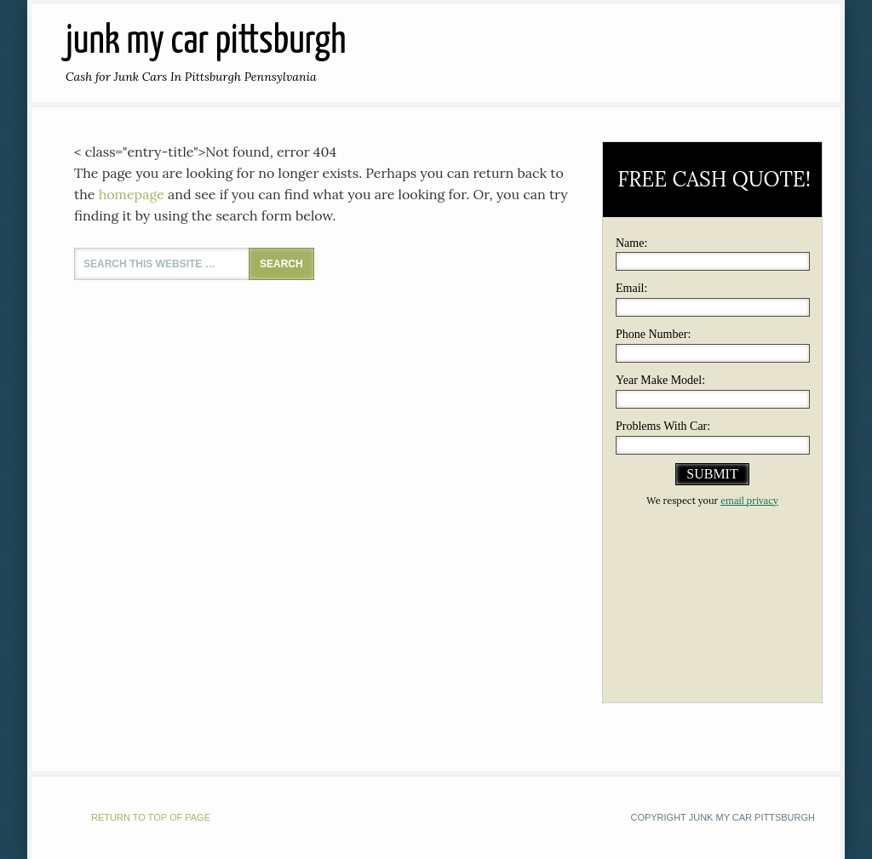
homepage (131, 194)
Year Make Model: (660, 380)
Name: (631, 243)
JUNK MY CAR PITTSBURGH (206, 42)
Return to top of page (150, 817)
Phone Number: (653, 334)
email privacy (749, 501)
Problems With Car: (663, 426)
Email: (631, 288)
